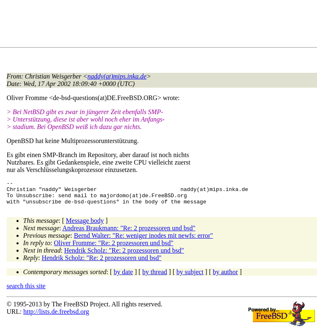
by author (225, 276)
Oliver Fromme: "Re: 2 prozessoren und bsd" (113, 247)
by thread (154, 276)
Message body (85, 225)
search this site (26, 290)
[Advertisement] (157, 25)
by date (123, 276)
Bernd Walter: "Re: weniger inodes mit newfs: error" (143, 240)
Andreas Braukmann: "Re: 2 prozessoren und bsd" (128, 232)
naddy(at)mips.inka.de (117, 76)
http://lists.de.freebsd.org (56, 316)
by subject (190, 276)
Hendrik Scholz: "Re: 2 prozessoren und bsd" (124, 255)
